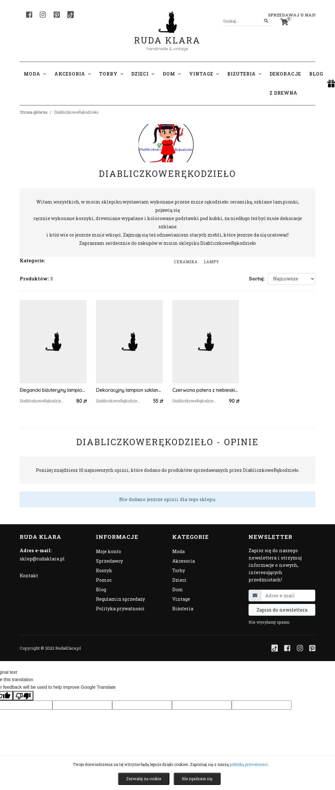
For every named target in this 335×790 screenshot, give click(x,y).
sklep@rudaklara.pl (42, 559)
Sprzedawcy (109, 561)
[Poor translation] (23, 695)
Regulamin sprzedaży (120, 599)
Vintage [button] (204, 74)
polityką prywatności (249, 764)
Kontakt (29, 575)
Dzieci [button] (142, 74)
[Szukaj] (266, 21)
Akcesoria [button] (72, 74)
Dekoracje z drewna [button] (285, 83)
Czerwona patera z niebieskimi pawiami (205, 390)
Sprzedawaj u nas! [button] (291, 15)
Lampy (211, 261)
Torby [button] (111, 74)
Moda (178, 551)
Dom (177, 589)
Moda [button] (35, 74)
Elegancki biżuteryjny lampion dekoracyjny (53, 390)
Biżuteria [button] (244, 74)
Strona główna (33, 112)
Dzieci (179, 580)
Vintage (181, 599)
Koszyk (104, 570)
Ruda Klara (167, 35)
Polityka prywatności (120, 609)
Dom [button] (172, 74)
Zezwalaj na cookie (143, 778)
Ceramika (186, 261)
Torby (178, 570)
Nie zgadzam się (197, 778)
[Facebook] (29, 14)
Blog (316, 74)
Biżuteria (182, 609)
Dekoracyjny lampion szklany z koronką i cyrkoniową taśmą (129, 390)
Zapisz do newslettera (281, 610)
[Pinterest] (57, 14)
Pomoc (104, 580)
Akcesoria (183, 561)
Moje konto (108, 551)
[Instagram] (43, 14)
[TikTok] (70, 14)
